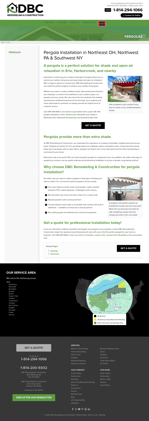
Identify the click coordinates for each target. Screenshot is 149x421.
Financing (74, 379)
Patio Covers (76, 354)
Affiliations (75, 403)
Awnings (54, 250)
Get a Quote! (93, 125)
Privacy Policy (76, 373)
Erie (63, 114)
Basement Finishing (78, 360)
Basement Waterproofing (109, 348)
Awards (74, 391)
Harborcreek (71, 114)
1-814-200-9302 (33, 367)
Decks (102, 351)
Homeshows (76, 388)
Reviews (103, 382)
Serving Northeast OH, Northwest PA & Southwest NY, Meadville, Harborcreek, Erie (125, 4)
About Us (74, 385)
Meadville (81, 114)
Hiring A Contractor (78, 363)
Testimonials (104, 376)
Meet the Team (76, 394)
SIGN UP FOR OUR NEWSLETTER (33, 397)
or (131, 15)
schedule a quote (93, 234)
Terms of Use (93, 415)
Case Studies (105, 385)
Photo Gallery (105, 373)
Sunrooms (55, 253)
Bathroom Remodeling (79, 348)
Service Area (76, 376)
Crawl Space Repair (107, 360)
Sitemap (102, 415)
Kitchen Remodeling (78, 351)
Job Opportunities (78, 400)
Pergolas (15, 52)
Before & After (105, 379)
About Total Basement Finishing (83, 382)
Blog (72, 397)
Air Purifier (104, 363)
